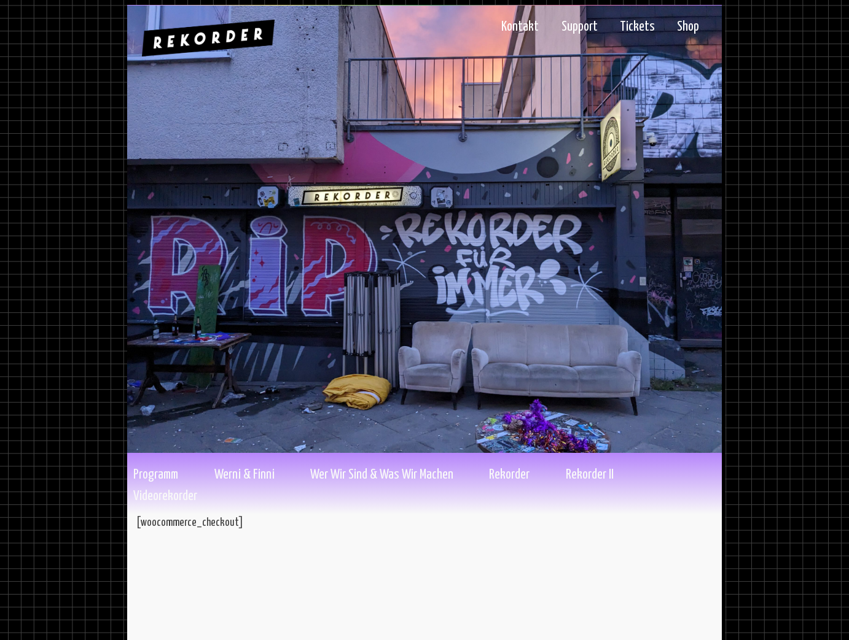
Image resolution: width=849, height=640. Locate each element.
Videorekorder (165, 496)
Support (579, 27)
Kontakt (520, 27)
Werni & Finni (244, 475)
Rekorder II (590, 475)
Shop (688, 27)
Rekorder (509, 475)
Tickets (637, 27)
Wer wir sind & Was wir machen (381, 475)
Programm (155, 475)
